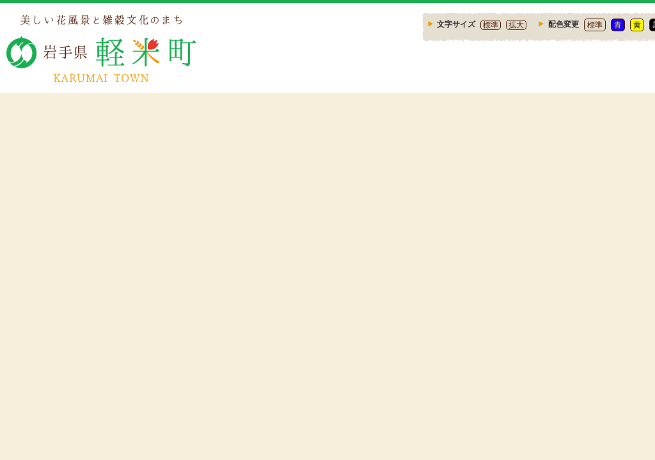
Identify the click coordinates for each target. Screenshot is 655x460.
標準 (490, 24)
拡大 (516, 24)
